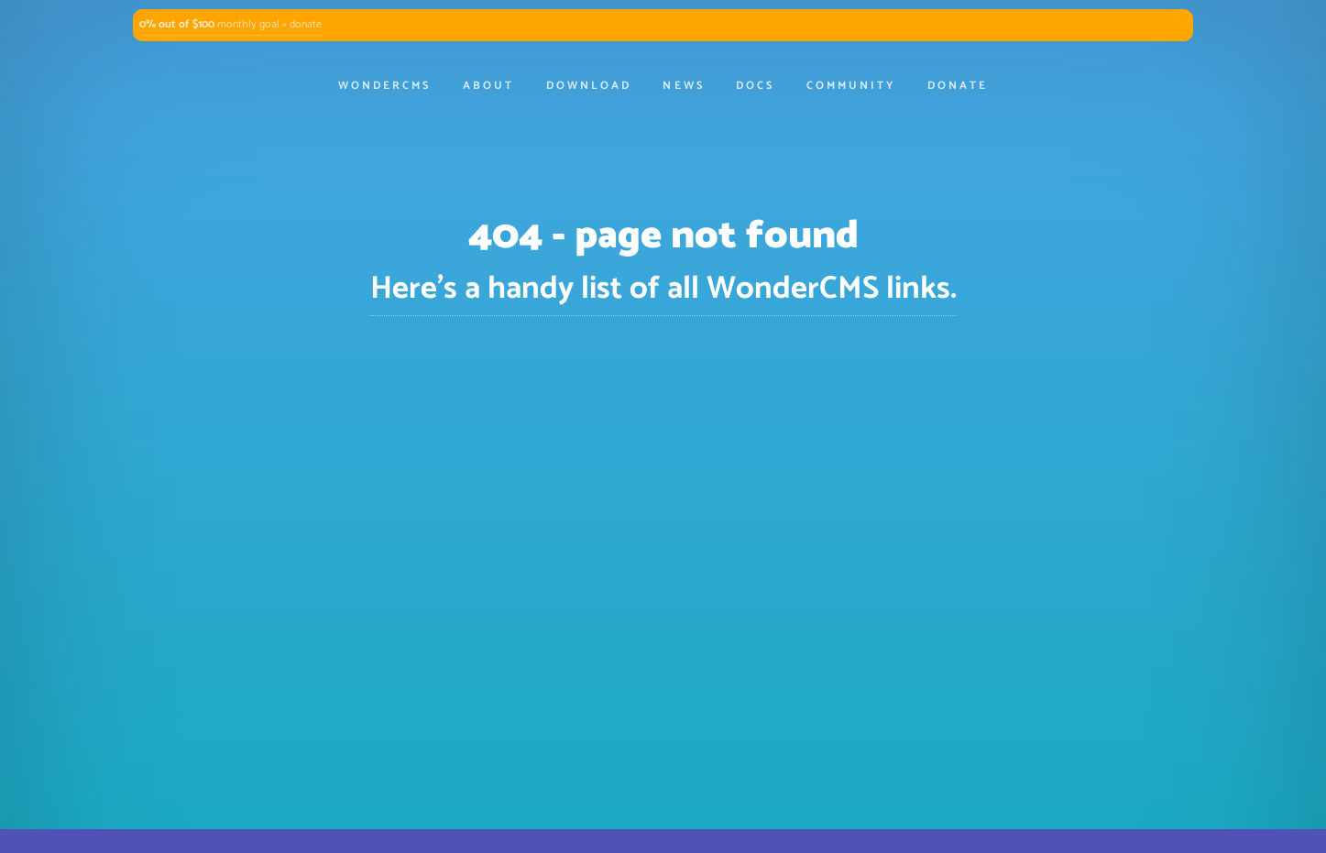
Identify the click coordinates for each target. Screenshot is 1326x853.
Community (850, 86)
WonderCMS (384, 86)
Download (588, 86)
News (683, 86)
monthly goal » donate (230, 25)
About (488, 86)
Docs (755, 86)
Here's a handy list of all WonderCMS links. (663, 289)
